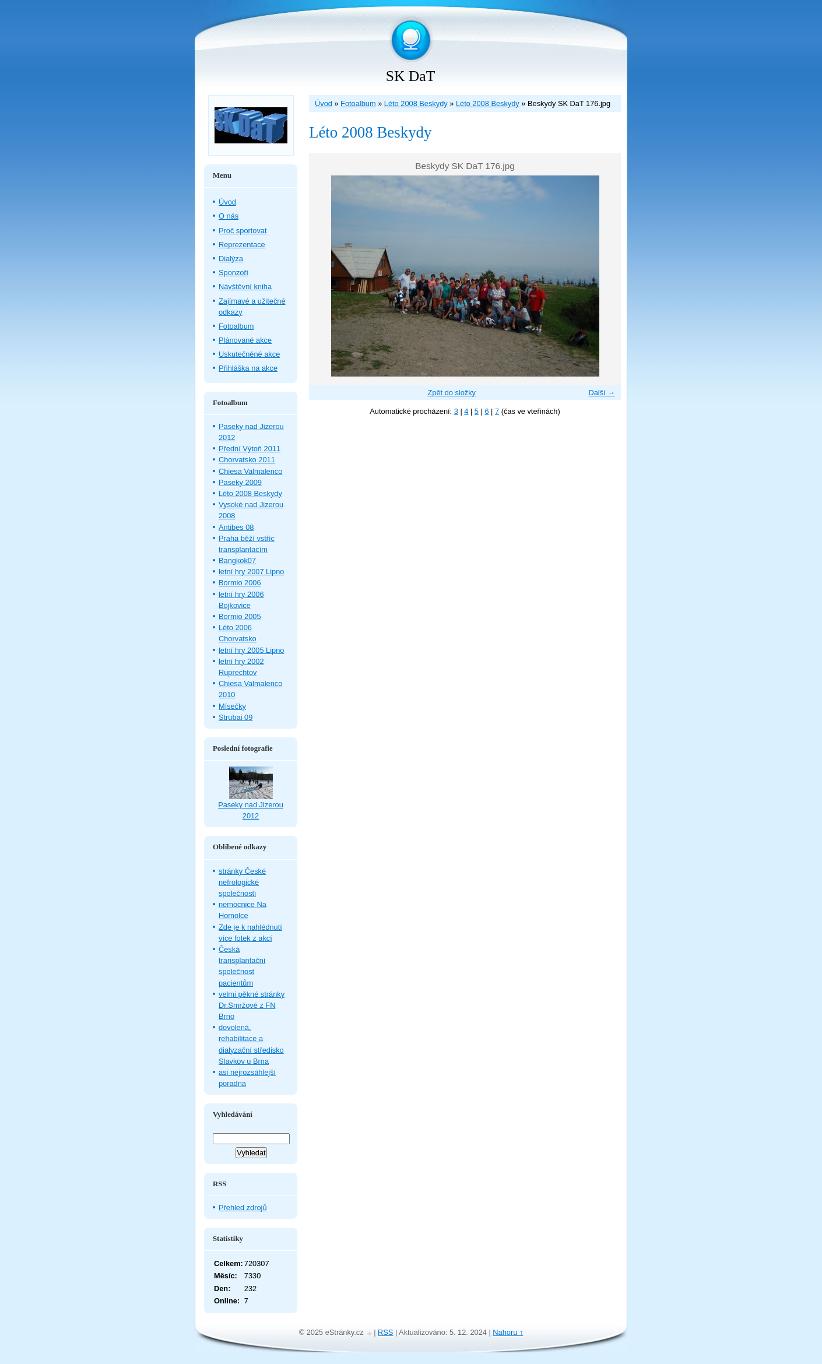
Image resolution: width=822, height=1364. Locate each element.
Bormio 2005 (240, 616)
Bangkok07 (237, 560)
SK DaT (410, 76)
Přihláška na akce (248, 368)
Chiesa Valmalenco (250, 471)
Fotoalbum (357, 103)
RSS (385, 1332)
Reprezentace (242, 244)
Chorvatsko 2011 (247, 459)
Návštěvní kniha (245, 286)
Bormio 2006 (240, 582)
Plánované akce (245, 340)
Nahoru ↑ (508, 1332)
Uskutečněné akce (249, 354)
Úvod (323, 103)
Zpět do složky (451, 392)
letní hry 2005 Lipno (251, 650)
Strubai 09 (235, 717)
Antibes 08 (236, 527)
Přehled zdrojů (243, 1207)
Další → (601, 392)
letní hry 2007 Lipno (251, 571)
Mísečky (232, 706)
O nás (228, 216)
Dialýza (231, 258)
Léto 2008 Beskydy (416, 103)
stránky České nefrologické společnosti (242, 882)
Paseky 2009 (240, 482)
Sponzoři (233, 272)
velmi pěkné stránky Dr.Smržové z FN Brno (251, 1005)
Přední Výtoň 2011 (249, 448)
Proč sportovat (243, 230)
